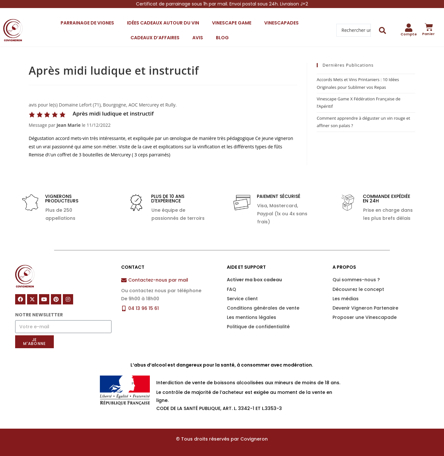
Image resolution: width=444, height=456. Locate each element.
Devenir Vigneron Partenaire (365, 308)
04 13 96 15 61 (143, 308)
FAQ (231, 289)
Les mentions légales (251, 317)
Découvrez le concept (358, 289)
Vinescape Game (231, 23)
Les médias (346, 298)
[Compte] (408, 27)
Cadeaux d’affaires (154, 37)
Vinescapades (281, 23)
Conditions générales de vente (263, 308)
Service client (242, 298)
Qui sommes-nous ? (356, 279)
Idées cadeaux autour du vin (163, 23)
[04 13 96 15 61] (124, 308)
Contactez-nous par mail (158, 280)
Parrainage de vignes (87, 23)
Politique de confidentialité (258, 326)
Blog (222, 37)
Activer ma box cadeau (254, 279)
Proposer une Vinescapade (365, 317)
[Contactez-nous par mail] (124, 280)
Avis (197, 37)
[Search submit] (382, 30)
